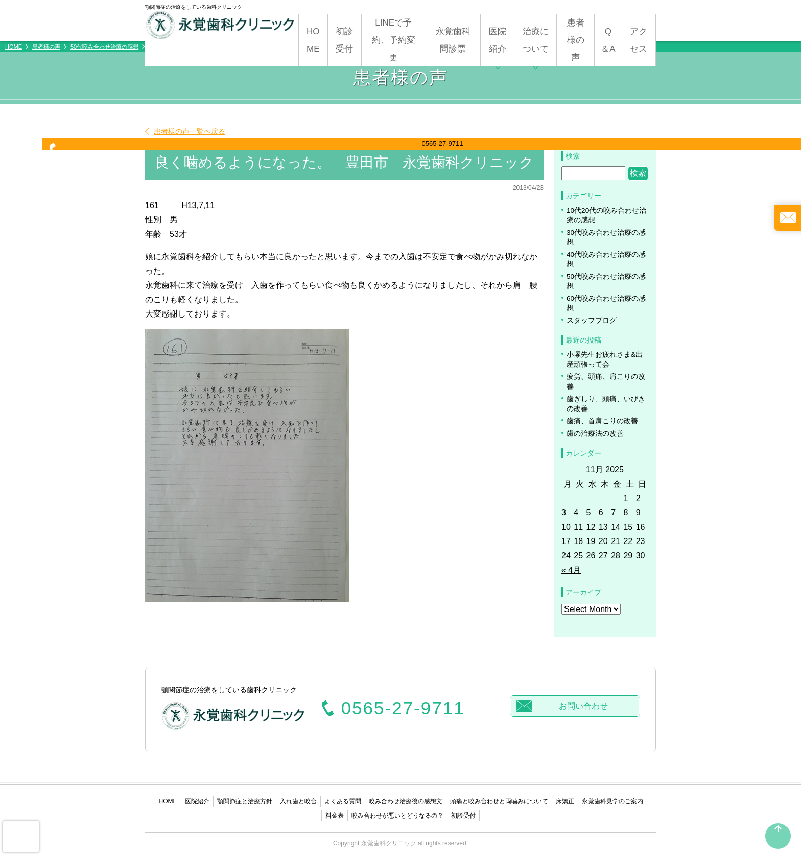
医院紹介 (497, 40)
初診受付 (344, 40)
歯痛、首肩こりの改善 (602, 421)
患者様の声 (575, 40)
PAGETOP (778, 839)
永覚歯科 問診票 (457, 40)
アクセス (638, 40)
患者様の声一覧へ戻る (189, 131)
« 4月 (571, 570)
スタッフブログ (592, 320)
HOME (313, 40)
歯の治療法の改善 (595, 433)
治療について (536, 40)
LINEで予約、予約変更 (393, 40)
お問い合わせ (583, 706)
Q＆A (608, 40)
